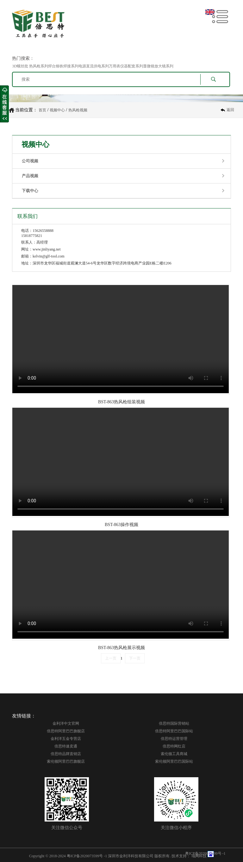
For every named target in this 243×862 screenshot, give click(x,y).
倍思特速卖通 (65, 746)
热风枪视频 (77, 110)
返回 (230, 110)
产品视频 (30, 175)
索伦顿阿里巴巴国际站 (174, 761)
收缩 (4, 104)
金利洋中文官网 (66, 723)
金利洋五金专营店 (66, 738)
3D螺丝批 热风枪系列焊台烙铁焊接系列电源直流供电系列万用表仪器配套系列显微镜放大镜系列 (92, 66)
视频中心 (57, 110)
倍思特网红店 (174, 746)
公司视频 (30, 160)
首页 (42, 110)
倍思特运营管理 (174, 738)
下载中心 (30, 190)
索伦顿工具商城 (174, 754)
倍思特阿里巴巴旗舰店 (66, 731)
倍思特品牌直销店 (66, 754)
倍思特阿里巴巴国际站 (174, 731)
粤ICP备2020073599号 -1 (87, 856)
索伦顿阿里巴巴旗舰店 (66, 761)
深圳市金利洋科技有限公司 (130, 856)
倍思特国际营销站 (174, 723)
